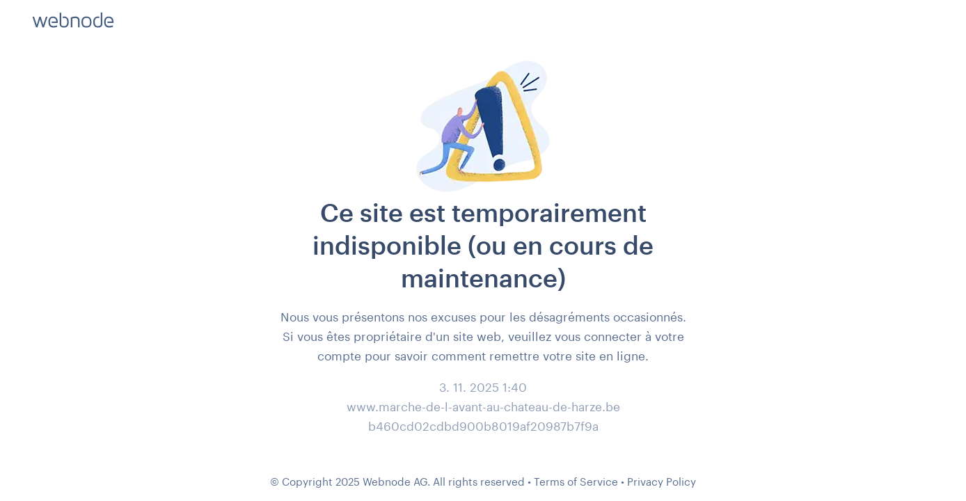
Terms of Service (576, 481)
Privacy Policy (661, 481)
